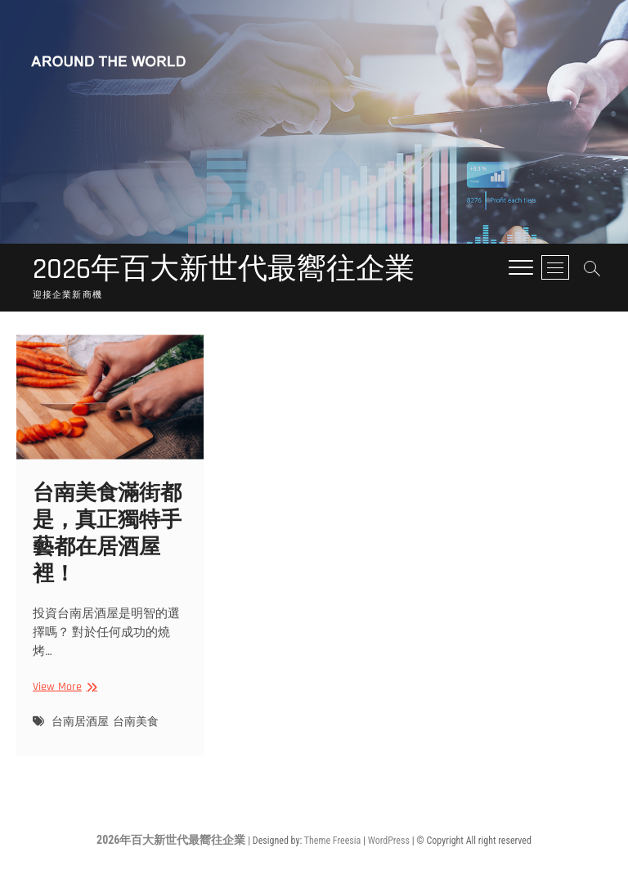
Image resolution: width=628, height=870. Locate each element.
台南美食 (136, 731)
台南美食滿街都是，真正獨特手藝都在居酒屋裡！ (107, 544)
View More (63, 697)
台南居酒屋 (80, 731)
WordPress (389, 840)
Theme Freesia (332, 840)
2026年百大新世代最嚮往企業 (224, 270)
